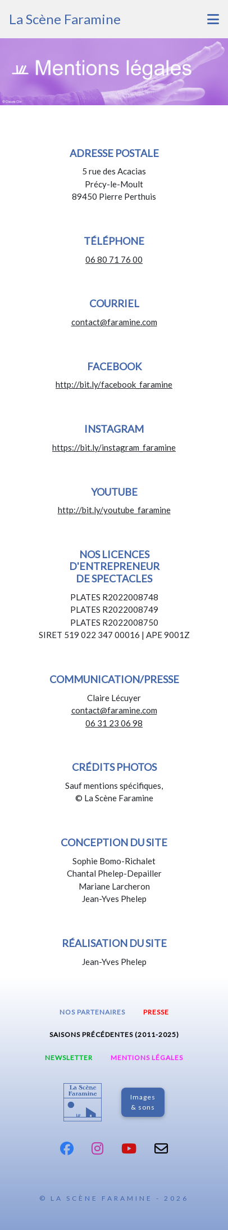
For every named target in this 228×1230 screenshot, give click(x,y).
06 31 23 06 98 (114, 723)
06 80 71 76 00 (114, 259)
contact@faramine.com (114, 322)
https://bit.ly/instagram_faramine (114, 447)
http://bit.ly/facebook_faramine (114, 384)
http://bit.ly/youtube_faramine (114, 510)
